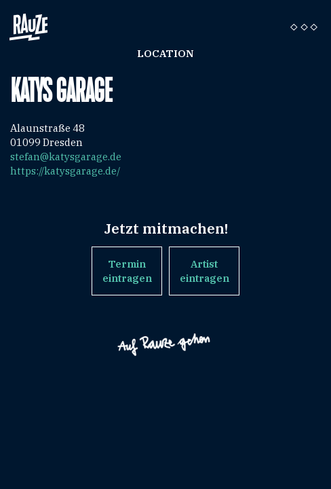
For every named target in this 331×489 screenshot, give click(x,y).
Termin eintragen (127, 271)
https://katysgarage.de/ (65, 170)
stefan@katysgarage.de (65, 156)
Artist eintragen (204, 271)
